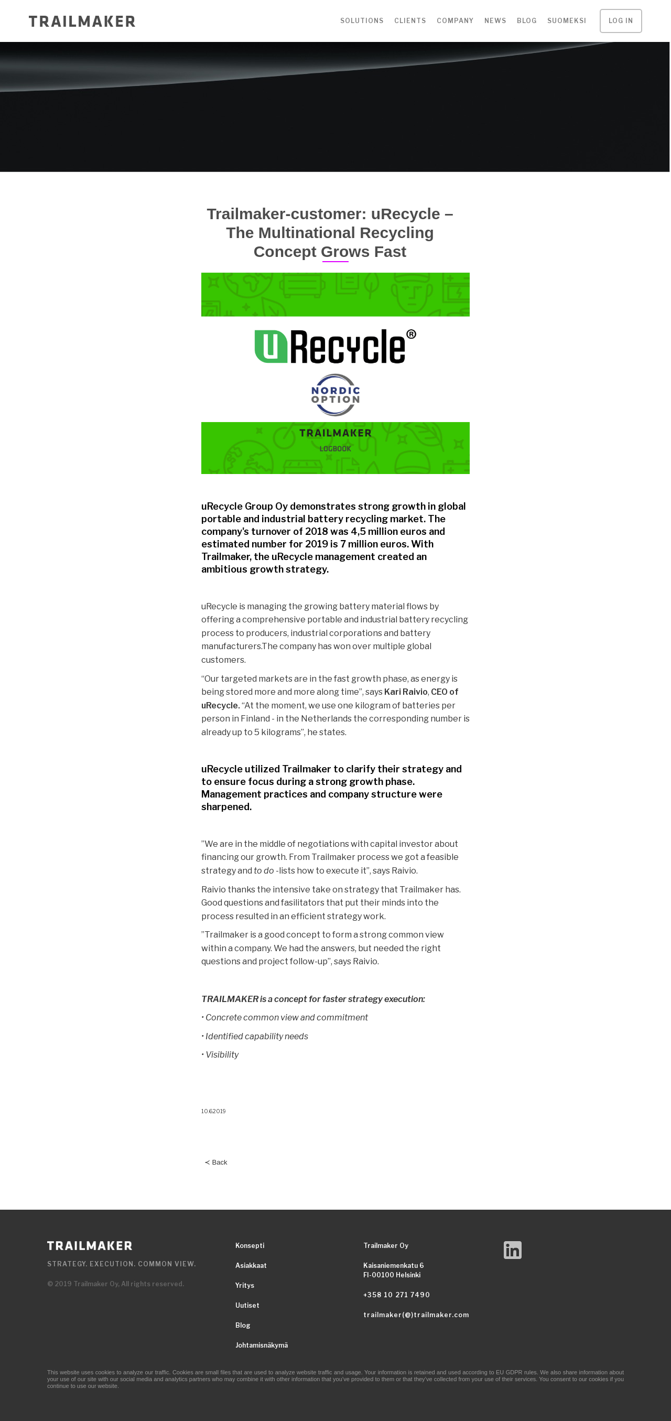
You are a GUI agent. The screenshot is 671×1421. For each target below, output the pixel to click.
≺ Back (216, 1162)
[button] (362, 21)
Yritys (244, 1285)
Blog (527, 21)
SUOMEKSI (567, 21)
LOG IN (621, 21)
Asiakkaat (251, 1265)
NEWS (495, 21)
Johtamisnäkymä (261, 1345)
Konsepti (249, 1246)
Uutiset (247, 1305)
